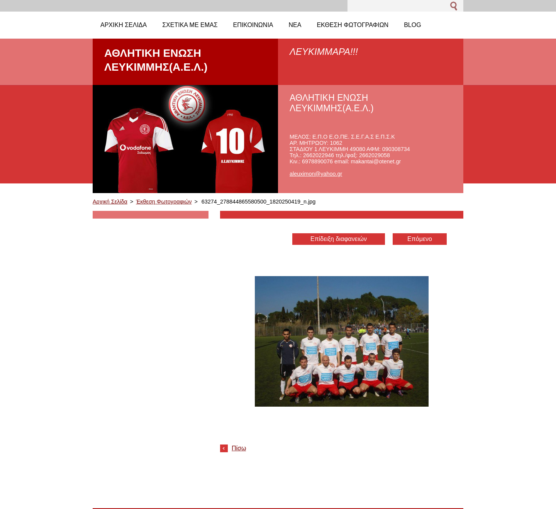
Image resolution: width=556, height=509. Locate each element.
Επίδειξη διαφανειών (338, 239)
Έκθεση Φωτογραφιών (164, 202)
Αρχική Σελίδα (110, 202)
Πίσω (239, 448)
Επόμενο (419, 239)
